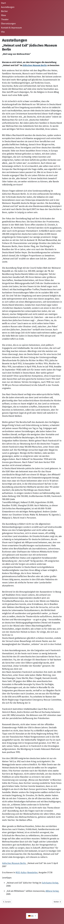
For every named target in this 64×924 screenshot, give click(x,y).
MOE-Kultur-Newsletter (27, 872)
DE (31, 916)
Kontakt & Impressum (11, 27)
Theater (5, 19)
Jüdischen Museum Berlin (35, 65)
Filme (3, 15)
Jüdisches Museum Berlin (14, 863)
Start (3, 3)
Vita (3, 32)
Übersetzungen (8, 23)
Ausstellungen (7, 7)
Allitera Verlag (52, 891)
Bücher (4, 11)
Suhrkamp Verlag (50, 883)
